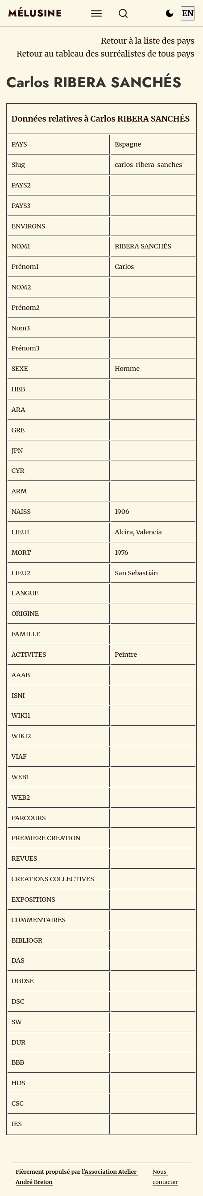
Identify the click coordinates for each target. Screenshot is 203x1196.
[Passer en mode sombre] (169, 13)
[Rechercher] (123, 13)
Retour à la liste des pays (148, 41)
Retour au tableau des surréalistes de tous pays (106, 54)
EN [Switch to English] (188, 13)
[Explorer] (96, 13)
